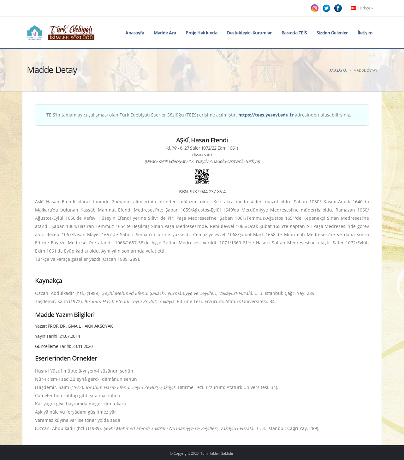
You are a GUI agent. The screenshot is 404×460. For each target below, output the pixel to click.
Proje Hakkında (201, 33)
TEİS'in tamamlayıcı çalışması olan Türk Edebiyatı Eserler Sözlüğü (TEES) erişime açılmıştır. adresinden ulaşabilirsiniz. (198, 115)
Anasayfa (134, 33)
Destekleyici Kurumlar (249, 33)
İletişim (365, 33)
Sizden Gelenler (332, 33)
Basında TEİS (294, 33)
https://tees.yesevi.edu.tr (266, 115)
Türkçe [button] (362, 8)
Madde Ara (165, 33)
